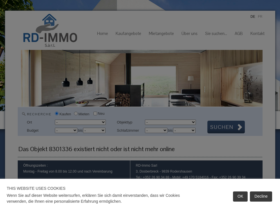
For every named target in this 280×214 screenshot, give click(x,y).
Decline (261, 196)
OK (240, 196)
